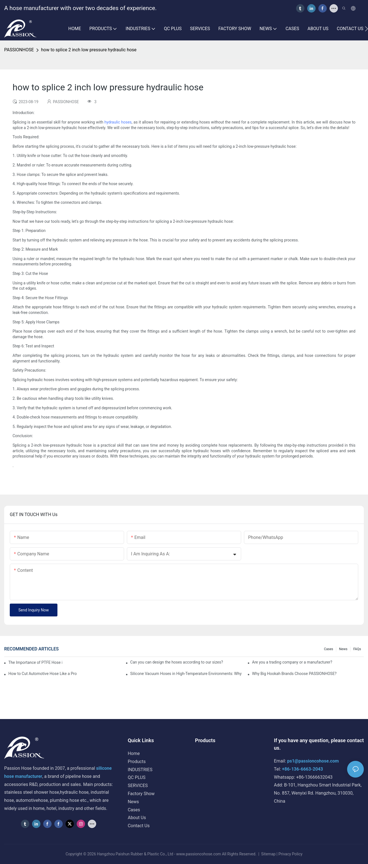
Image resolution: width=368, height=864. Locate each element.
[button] (366, 28)
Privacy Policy (290, 854)
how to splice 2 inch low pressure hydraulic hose (88, 49)
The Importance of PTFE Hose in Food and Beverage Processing (35, 662)
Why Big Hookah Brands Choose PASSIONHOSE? (294, 673)
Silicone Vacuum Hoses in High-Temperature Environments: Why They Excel (186, 673)
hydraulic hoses (118, 122)
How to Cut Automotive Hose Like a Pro (42, 673)
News (343, 649)
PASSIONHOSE (19, 49)
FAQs (357, 649)
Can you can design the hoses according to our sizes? (176, 662)
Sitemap (268, 854)
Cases (328, 649)
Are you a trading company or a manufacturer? (292, 662)
